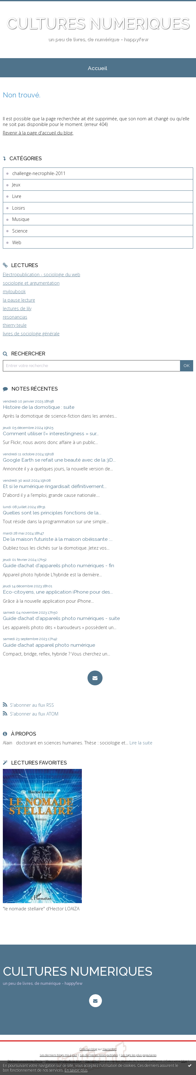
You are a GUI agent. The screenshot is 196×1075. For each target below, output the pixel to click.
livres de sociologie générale (31, 334)
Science (20, 231)
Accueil (97, 68)
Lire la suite (141, 743)
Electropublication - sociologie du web (41, 274)
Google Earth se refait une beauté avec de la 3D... (59, 460)
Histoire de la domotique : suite (38, 407)
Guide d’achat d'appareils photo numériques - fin (58, 565)
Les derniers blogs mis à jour (58, 1055)
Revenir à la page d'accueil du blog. (38, 133)
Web (16, 242)
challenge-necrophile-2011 (39, 173)
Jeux (16, 185)
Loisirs (18, 208)
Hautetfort (110, 1049)
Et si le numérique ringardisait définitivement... (55, 486)
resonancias (15, 317)
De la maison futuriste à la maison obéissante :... (58, 539)
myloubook (14, 291)
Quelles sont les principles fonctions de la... (52, 513)
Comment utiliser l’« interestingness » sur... (51, 433)
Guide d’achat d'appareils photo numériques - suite (61, 618)
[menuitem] (97, 68)
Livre (16, 196)
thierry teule (15, 325)
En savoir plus (76, 1070)
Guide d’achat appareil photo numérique (49, 645)
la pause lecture (19, 300)
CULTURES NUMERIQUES (98, 23)
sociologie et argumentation (31, 283)
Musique (20, 219)
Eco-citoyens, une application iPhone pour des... (58, 592)
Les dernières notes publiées (99, 1055)
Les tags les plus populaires (138, 1055)
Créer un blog (88, 1049)
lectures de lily (17, 308)
